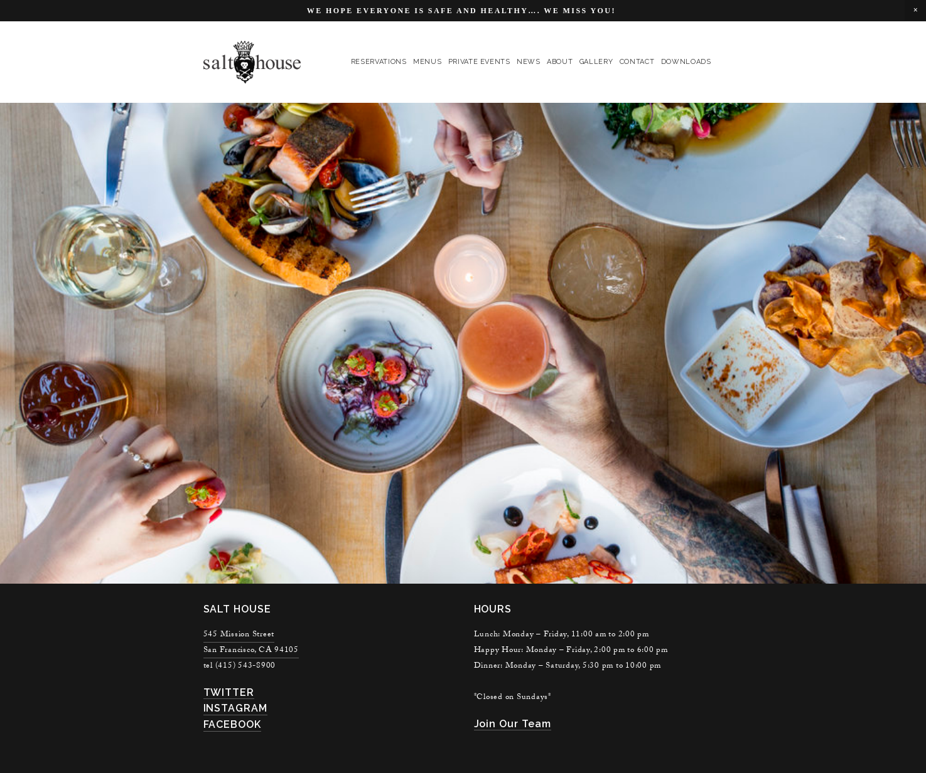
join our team (512, 724)
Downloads (686, 62)
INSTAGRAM (235, 708)
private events (479, 62)
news (529, 62)
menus (427, 62)
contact (637, 62)
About (560, 62)
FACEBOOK (232, 724)
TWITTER (229, 692)
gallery (596, 62)
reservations (379, 62)
